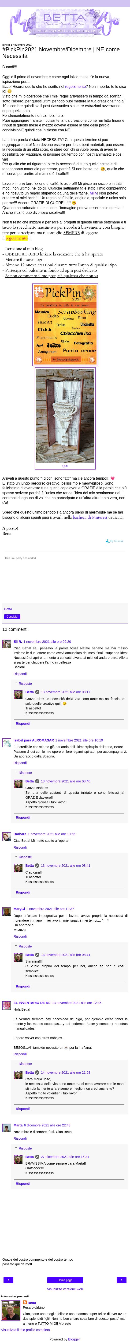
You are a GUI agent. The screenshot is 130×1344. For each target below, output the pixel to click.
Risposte (25, 683)
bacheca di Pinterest (90, 517)
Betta (29, 692)
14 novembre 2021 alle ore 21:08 (65, 1072)
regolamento (75, 87)
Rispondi (20, 674)
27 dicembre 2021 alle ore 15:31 (65, 1157)
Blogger (74, 1339)
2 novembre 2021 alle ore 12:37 (50, 909)
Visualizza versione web (65, 1289)
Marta (18, 1125)
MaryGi (19, 909)
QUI (65, 466)
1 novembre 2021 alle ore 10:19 (79, 740)
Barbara (20, 834)
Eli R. (18, 642)
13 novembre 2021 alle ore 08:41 (65, 865)
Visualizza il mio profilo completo (25, 1330)
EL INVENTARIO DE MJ (32, 1003)
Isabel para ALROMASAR (34, 740)
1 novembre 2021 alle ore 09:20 (47, 642)
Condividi (12, 616)
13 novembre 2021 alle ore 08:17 (65, 692)
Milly (93, 193)
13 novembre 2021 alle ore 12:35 (76, 1003)
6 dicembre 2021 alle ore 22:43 (47, 1125)
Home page (65, 1280)
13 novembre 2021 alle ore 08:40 (65, 781)
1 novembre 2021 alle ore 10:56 (51, 834)
